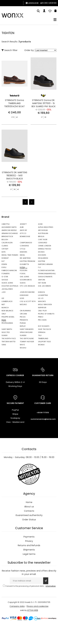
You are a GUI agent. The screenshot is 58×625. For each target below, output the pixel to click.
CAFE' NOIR (42, 239)
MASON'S (42, 301)
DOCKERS (42, 255)
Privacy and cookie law (37, 606)
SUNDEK (23, 335)
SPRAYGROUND (26, 332)
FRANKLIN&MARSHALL (46, 273)
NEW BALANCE (7, 310)
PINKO (40, 317)
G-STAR (5, 276)
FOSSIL (23, 273)
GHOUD (5, 279)
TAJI (39, 335)
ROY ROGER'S (43, 326)
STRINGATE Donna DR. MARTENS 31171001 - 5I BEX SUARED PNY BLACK (44, 103)
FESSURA (23, 270)
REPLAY (23, 326)
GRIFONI (41, 279)
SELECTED (6, 332)
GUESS (23, 283)
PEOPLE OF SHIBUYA (46, 313)
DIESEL (22, 255)
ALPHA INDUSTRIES (45, 227)
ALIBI (22, 227)
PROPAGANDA (7, 323)
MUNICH (5, 307)
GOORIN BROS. (26, 279)
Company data (17, 606)
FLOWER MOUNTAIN (46, 270)
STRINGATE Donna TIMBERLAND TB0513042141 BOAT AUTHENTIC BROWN (14, 105)
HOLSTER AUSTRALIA (10, 286)
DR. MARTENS (25, 258)
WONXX (41, 344)
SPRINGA (41, 332)
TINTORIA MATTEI (8, 341)
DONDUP (5, 258)
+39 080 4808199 (48, 3)
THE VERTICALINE (27, 338)
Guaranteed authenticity (29, 515)
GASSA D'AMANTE (45, 276)
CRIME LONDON (44, 245)
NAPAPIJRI (42, 307)
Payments (29, 536)
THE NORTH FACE (9, 338)
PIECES (23, 317)
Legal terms (29, 554)
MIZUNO (23, 304)
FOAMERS (6, 273)
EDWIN (4, 264)
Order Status (29, 519)
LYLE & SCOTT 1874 (27, 301)
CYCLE (22, 249)
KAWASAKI (24, 295)
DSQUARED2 (43, 258)
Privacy (29, 541)
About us (29, 506)
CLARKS (5, 245)
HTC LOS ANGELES (27, 286)
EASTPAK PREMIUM (27, 261)
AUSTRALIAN (43, 233)
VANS (4, 344)
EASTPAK (41, 261)
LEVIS (22, 298)
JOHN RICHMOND (27, 292)
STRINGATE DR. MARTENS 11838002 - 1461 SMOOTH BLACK (14, 190)
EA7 (3, 261)
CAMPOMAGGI (26, 242)
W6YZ (22, 344)
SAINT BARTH (7, 329)
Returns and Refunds (29, 545)
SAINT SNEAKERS (27, 329)
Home (29, 502)
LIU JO (40, 298)
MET (3, 304)
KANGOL (41, 292)
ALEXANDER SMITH (9, 227)
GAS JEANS (24, 276)
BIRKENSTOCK (7, 236)
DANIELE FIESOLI (44, 249)
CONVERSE (24, 245)
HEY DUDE (42, 283)
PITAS (4, 320)
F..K (39, 267)
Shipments (29, 549)
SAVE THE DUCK (44, 329)
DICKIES (41, 252)
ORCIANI (23, 313)
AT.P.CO (23, 233)
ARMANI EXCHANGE (10, 233)
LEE (3, 298)
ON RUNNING (25, 310)
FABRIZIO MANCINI (9, 270)
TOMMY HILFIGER (27, 341)
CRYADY (5, 249)
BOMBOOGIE (25, 236)
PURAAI (23, 323)
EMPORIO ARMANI (45, 264)
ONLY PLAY (42, 310)
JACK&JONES (7, 289)
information (51, 586)
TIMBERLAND (43, 338)
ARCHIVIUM (43, 230)
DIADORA (23, 252)
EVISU (4, 267)
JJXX (4, 292)
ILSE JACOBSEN (44, 286)
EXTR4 (22, 267)
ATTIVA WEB (32, 610)
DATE (4, 252)
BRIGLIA (41, 236)
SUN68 (4, 335)
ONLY (4, 313)
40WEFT (23, 224)
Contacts (29, 510)
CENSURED (42, 242)
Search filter (9, 50)
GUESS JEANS (7, 283)
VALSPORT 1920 (44, 341)
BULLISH (5, 239)
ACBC (40, 224)
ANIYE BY (23, 230)
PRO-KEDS (42, 320)
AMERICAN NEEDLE (9, 230)
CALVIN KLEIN (7, 242)
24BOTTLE (6, 224)
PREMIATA (24, 320)
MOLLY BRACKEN (45, 304)
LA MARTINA (43, 295)
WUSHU (23, 348)
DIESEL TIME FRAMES (10, 255)
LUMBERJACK (7, 301)
